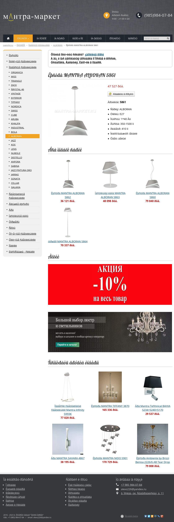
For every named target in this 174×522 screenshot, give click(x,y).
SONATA (15, 178)
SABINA (15, 165)
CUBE (14, 114)
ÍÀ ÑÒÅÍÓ (59, 38)
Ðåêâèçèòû (13, 493)
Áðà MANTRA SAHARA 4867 (68, 458)
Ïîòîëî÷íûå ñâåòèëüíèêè (22, 61)
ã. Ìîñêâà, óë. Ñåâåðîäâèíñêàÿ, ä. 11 (142, 493)
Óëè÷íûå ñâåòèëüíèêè (22, 239)
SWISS (14, 110)
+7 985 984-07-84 (131, 485)
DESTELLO (16, 157)
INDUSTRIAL (17, 127)
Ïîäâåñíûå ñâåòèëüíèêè (39, 45)
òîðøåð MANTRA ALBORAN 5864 (67, 241)
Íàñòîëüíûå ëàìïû (18, 216)
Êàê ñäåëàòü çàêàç (80, 485)
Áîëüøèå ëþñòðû (19, 204)
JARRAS (15, 174)
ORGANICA (17, 72)
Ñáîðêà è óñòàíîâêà (80, 497)
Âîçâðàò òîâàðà (77, 500)
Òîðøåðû (14, 222)
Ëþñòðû (13, 55)
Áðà (11, 210)
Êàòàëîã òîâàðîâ (15, 489)
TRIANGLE (16, 80)
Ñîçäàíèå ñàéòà (131, 516)
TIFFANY (15, 102)
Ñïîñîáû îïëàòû (76, 489)
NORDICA (16, 106)
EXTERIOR (16, 97)
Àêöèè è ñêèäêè (15, 505)
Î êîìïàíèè (11, 485)
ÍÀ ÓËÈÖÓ (96, 38)
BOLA (14, 131)
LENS (14, 148)
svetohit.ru (8, 45)
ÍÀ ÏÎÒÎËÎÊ (41, 38)
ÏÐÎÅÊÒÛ (132, 38)
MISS (13, 76)
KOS (13, 144)
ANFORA (15, 161)
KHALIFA (15, 123)
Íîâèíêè (13, 245)
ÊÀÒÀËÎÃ (21, 45)
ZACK (14, 85)
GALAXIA (15, 187)
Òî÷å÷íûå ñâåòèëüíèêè (22, 233)
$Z (122, 516)
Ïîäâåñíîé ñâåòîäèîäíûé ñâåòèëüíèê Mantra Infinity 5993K (67, 410)
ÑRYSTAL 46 (17, 89)
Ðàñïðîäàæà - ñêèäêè (22, 251)
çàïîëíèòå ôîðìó (94, 54)
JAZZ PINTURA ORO (21, 170)
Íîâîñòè (10, 500)
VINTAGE (15, 93)
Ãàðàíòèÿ (73, 505)
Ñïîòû (12, 228)
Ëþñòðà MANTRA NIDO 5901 (110, 458)
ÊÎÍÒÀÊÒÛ (115, 38)
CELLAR (15, 183)
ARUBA (15, 119)
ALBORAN (57, 45)
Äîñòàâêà (74, 493)
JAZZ (13, 140)
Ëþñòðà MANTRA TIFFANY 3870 (110, 406)
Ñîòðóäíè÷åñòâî (15, 497)
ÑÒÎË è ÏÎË (77, 38)
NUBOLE (15, 153)
